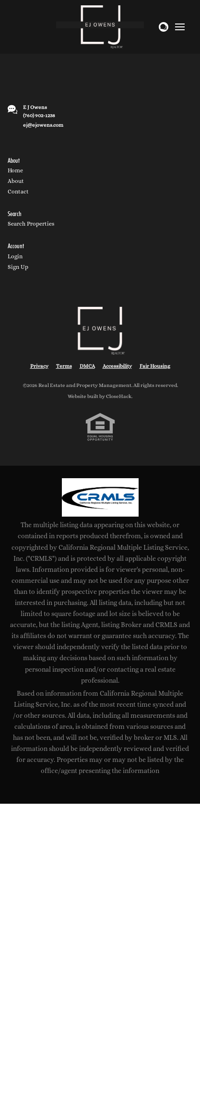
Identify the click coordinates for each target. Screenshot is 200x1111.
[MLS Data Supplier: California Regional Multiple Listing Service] (100, 497)
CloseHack (118, 396)
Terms (64, 366)
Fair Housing (155, 366)
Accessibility (117, 366)
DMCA (87, 366)
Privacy (39, 366)
